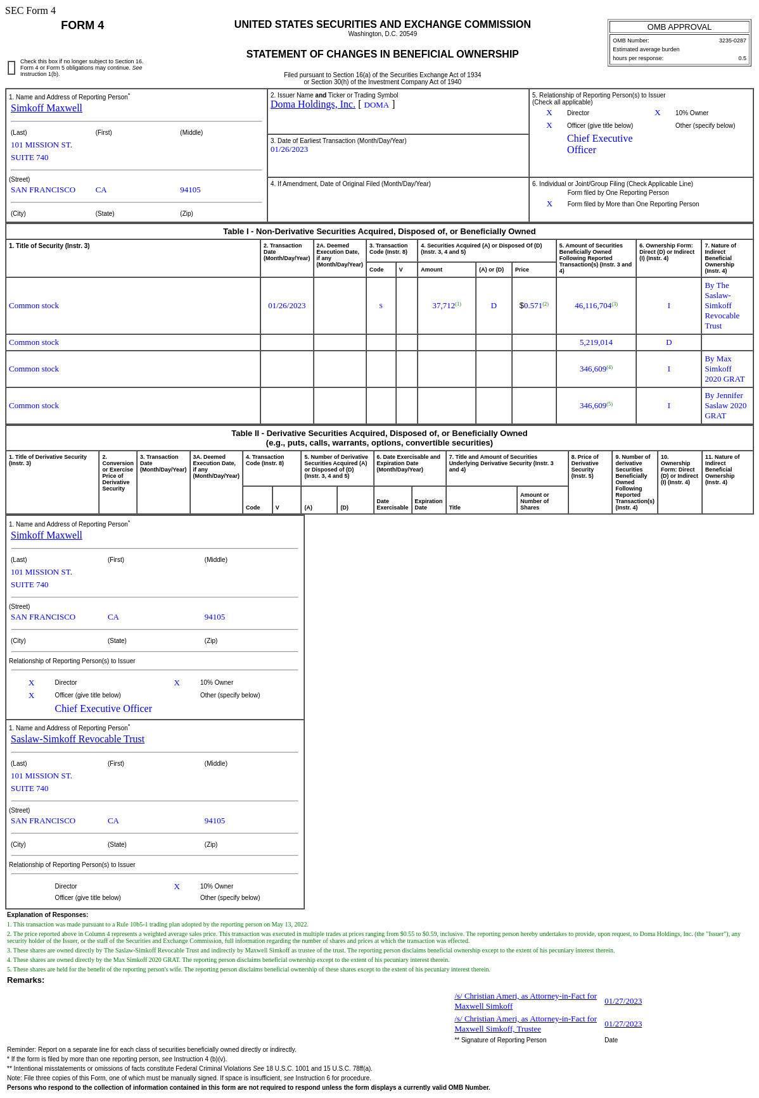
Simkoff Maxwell (46, 108)
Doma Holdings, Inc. (313, 104)
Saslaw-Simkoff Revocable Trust (77, 738)
